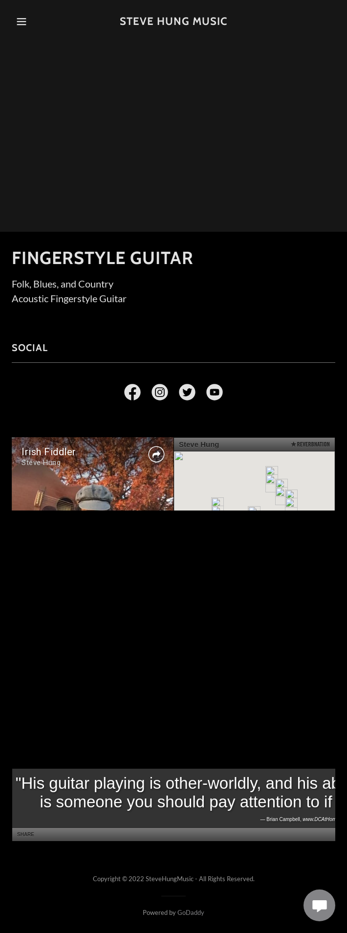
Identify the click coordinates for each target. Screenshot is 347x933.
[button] (34, 21)
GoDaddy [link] (190, 912)
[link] (173, 21)
